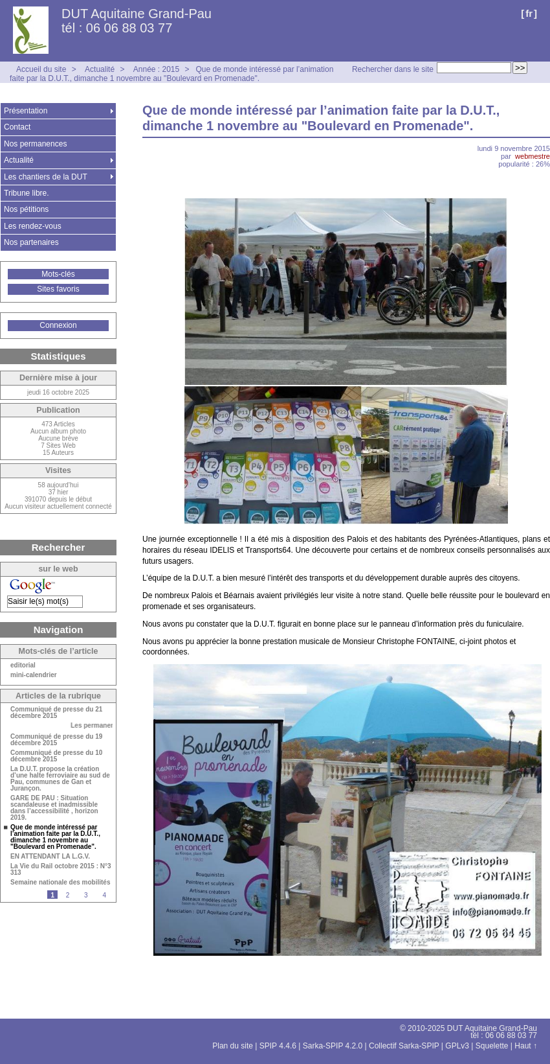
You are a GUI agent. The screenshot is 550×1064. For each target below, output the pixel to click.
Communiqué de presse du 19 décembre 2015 (56, 740)
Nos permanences (35, 143)
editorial (23, 665)
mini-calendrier (33, 675)
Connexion (57, 325)
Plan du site (232, 1045)
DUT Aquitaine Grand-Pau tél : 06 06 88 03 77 (136, 20)
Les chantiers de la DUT (45, 176)
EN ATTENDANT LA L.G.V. (50, 856)
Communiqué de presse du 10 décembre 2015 (56, 756)
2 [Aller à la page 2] (68, 895)
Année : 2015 (156, 69)
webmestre (532, 156)
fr (529, 13)
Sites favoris (58, 289)
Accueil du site (41, 69)
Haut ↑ (525, 1045)
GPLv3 (457, 1045)
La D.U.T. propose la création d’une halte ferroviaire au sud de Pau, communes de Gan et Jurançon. (60, 779)
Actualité (100, 69)
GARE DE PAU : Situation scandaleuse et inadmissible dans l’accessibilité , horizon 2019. (54, 808)
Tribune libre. (26, 193)
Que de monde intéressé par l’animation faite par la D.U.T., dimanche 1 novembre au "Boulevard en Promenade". (171, 74)
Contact (17, 127)
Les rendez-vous (32, 226)
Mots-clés (57, 274)
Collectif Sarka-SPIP (404, 1045)
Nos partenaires (31, 242)
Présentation (25, 110)
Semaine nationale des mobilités (60, 882)
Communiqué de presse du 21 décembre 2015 (56, 712)
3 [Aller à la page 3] (86, 895)
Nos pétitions (26, 209)
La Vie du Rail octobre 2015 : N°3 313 (60, 869)
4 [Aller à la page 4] (104, 895)
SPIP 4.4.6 (277, 1045)
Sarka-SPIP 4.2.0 (333, 1045)
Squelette (492, 1045)
